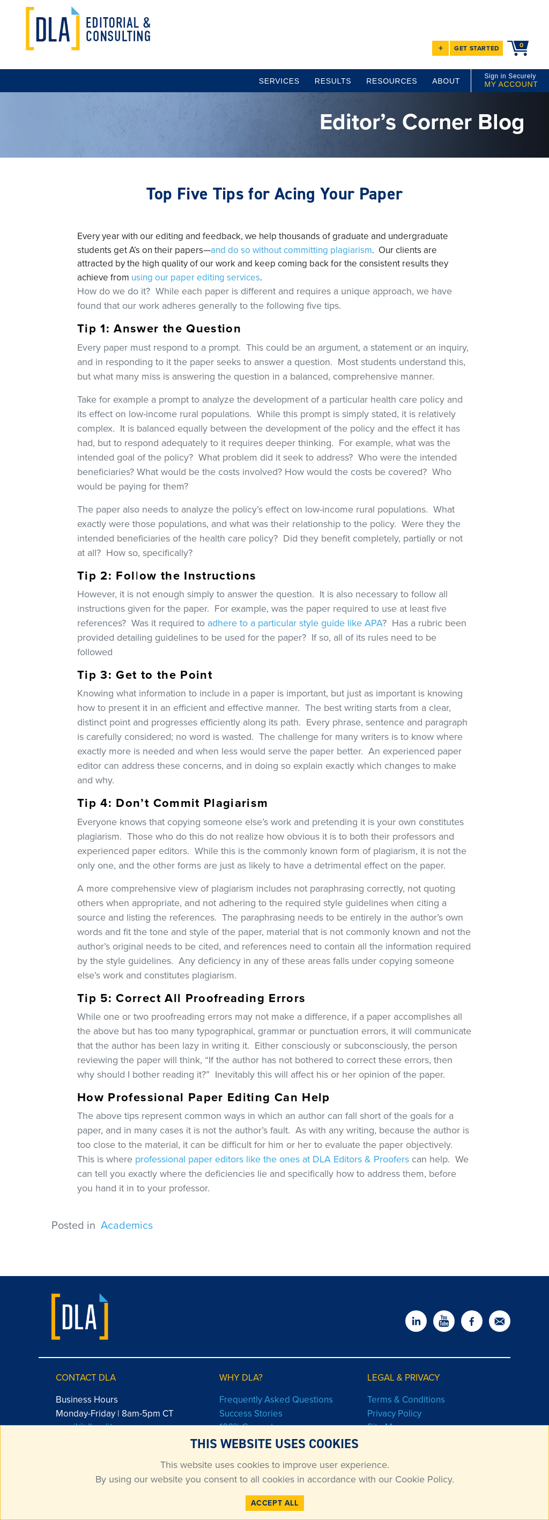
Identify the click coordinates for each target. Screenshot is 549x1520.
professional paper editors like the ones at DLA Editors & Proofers (272, 1159)
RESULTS (333, 81)
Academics (127, 1225)
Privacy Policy (394, 1413)
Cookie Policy (422, 1479)
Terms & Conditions (406, 1399)
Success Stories (251, 1413)
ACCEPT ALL (275, 1503)
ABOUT (446, 81)
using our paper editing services (195, 277)
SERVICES (279, 81)
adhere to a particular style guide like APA (294, 623)
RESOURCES (391, 81)
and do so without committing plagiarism (291, 250)
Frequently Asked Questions (276, 1399)
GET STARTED (477, 48)
